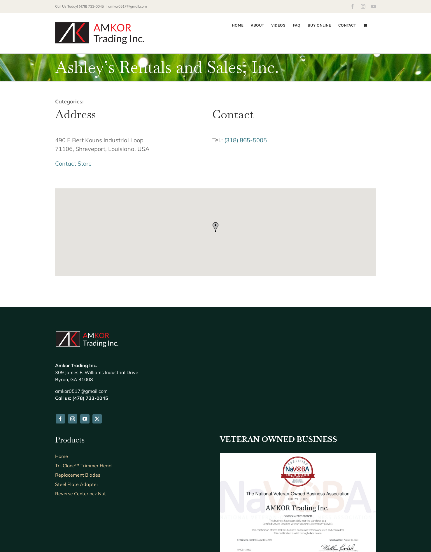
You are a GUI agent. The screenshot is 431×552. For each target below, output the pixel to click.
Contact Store (73, 163)
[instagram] (72, 349)
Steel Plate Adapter (76, 414)
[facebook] (60, 349)
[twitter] (97, 349)
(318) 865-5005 (245, 140)
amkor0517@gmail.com (127, 6)
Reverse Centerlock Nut (80, 424)
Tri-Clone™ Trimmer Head (83, 396)
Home (61, 386)
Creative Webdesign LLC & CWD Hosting (200, 533)
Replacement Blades (77, 405)
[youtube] (85, 349)
